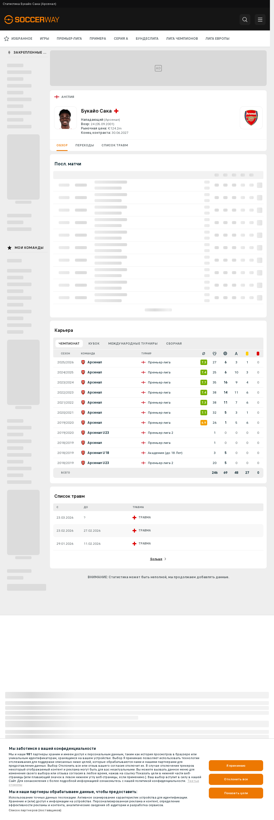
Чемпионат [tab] (69, 343)
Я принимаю (235, 766)
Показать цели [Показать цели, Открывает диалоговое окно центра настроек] (236, 793)
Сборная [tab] (174, 343)
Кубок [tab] (93, 343)
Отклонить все (236, 779)
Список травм (115, 145)
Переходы (84, 145)
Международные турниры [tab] (133, 343)
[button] (245, 19)
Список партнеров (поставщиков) (35, 810)
